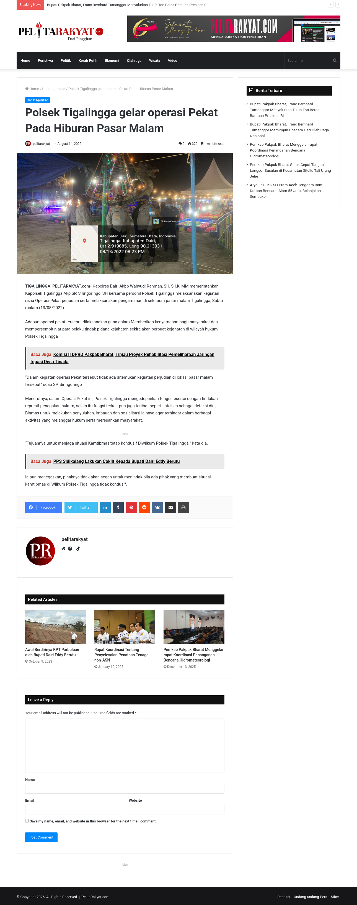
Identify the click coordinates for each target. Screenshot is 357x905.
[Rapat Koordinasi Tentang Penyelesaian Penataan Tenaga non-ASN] (124, 625)
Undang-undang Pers (310, 895)
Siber (335, 895)
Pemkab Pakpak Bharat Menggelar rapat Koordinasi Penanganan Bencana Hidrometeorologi (194, 652)
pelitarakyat (44, 144)
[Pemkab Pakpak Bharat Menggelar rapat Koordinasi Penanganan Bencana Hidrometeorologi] (194, 625)
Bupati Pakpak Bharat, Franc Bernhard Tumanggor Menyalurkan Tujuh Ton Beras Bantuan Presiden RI (127, 5)
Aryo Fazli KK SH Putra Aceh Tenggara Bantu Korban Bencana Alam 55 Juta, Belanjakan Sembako (287, 191)
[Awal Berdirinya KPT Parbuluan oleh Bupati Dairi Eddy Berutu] (55, 625)
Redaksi (284, 895)
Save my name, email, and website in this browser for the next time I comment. (93, 819)
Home (25, 60)
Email (29, 798)
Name (30, 778)
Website (135, 798)
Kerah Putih (88, 60)
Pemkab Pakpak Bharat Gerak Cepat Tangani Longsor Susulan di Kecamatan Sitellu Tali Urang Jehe (290, 170)
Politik (66, 60)
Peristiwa (45, 60)
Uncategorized (53, 89)
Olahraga (134, 60)
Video (172, 60)
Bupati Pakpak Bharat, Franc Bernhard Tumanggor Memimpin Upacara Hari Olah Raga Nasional (289, 130)
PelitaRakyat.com (96, 895)
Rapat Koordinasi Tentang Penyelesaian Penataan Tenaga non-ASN (121, 652)
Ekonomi (112, 60)
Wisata (154, 60)
